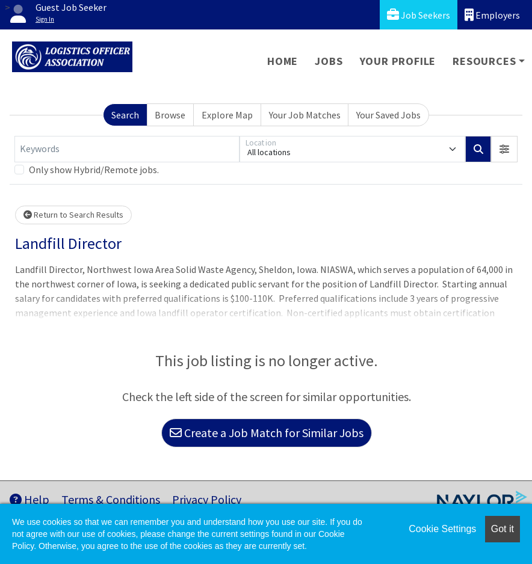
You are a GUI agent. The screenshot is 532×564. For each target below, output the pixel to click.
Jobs (328, 61)
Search (125, 115)
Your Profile (398, 61)
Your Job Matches (305, 115)
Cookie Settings (442, 529)
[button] (504, 149)
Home (282, 61)
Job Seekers (418, 14)
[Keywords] (127, 149)
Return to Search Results (73, 214)
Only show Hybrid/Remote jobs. (94, 170)
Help (29, 499)
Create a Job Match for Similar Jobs (266, 432)
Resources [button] (484, 61)
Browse (170, 115)
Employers (492, 14)
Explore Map (227, 115)
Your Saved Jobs (388, 115)
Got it (502, 529)
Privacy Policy (206, 499)
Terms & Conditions (110, 499)
